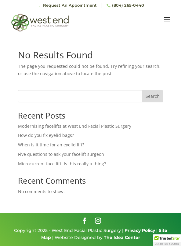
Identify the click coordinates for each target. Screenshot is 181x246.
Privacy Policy (140, 230)
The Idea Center (122, 237)
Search (153, 96)
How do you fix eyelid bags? (46, 135)
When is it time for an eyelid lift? (51, 145)
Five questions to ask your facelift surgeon (61, 154)
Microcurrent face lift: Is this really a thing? (62, 164)
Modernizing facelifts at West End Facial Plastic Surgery (74, 126)
